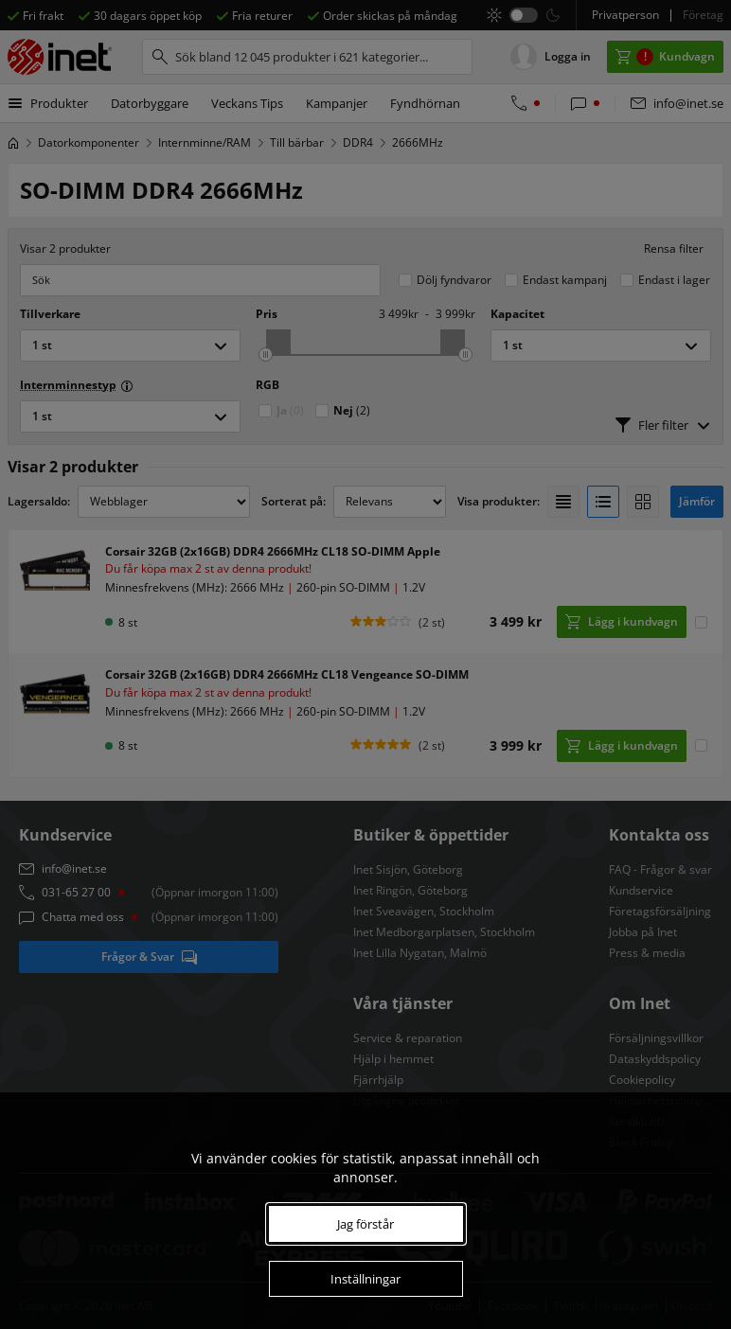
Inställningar (365, 1278)
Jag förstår (365, 1223)
